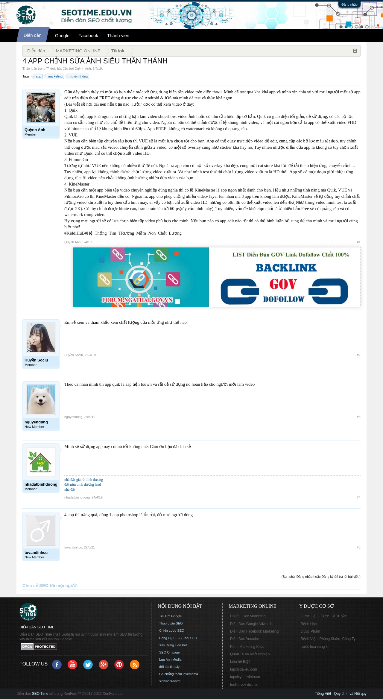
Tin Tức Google (170, 616)
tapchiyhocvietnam (245, 677)
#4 (359, 497)
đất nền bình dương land (82, 484)
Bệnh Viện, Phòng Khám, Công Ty (328, 639)
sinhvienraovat (169, 681)
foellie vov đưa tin (244, 685)
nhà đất (69, 489)
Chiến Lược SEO (171, 630)
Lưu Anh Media (170, 659)
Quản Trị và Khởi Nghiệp (250, 654)
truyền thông (78, 76)
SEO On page (169, 652)
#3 (359, 417)
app (37, 76)
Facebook (88, 35)
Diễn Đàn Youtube (244, 639)
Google (62, 35)
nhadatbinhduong (77, 497)
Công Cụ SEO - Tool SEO (178, 638)
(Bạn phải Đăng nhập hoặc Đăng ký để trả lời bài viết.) (321, 576)
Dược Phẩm (310, 631)
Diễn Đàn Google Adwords (251, 624)
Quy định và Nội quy (350, 694)
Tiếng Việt (323, 694)
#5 (359, 547)
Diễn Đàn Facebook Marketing (254, 631)
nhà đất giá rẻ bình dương (83, 480)
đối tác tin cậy (169, 666)
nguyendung (73, 417)
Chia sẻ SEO (35, 585)
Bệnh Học (309, 624)
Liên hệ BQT (240, 662)
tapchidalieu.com (243, 669)
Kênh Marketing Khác (247, 647)
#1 (359, 242)
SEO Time (40, 694)
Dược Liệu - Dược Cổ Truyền (324, 616)
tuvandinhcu (73, 547)
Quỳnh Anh (83, 68)
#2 (359, 355)
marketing (54, 76)
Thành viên (118, 35)
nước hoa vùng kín (316, 647)
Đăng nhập (349, 4)
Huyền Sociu (73, 355)
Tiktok (51, 68)
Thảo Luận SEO (171, 623)
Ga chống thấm (170, 674)
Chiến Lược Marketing (248, 616)
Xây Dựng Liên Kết (173, 645)
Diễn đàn (33, 35)
